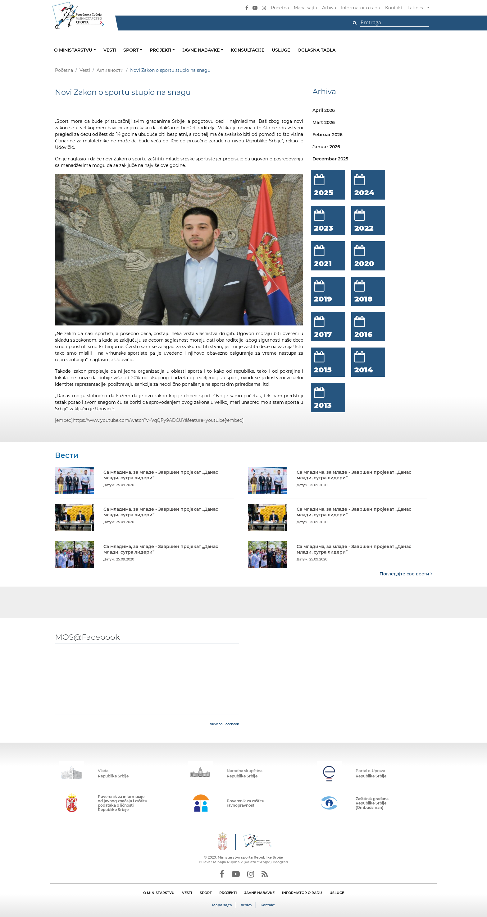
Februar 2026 (327, 134)
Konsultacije (247, 50)
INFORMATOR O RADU (302, 892)
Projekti (161, 50)
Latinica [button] (416, 8)
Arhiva (329, 8)
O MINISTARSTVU (159, 892)
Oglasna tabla (316, 50)
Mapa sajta (305, 8)
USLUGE (337, 892)
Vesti (109, 50)
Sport (131, 50)
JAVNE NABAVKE (259, 892)
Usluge (281, 50)
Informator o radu (360, 8)
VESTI (187, 892)
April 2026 (323, 110)
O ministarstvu (73, 50)
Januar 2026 (326, 147)
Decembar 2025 (330, 159)
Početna (280, 8)
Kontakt (394, 8)
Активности (110, 70)
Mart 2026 (323, 122)
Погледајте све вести (406, 573)
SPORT (206, 892)
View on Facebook (224, 724)
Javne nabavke (201, 50)
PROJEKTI (228, 892)
